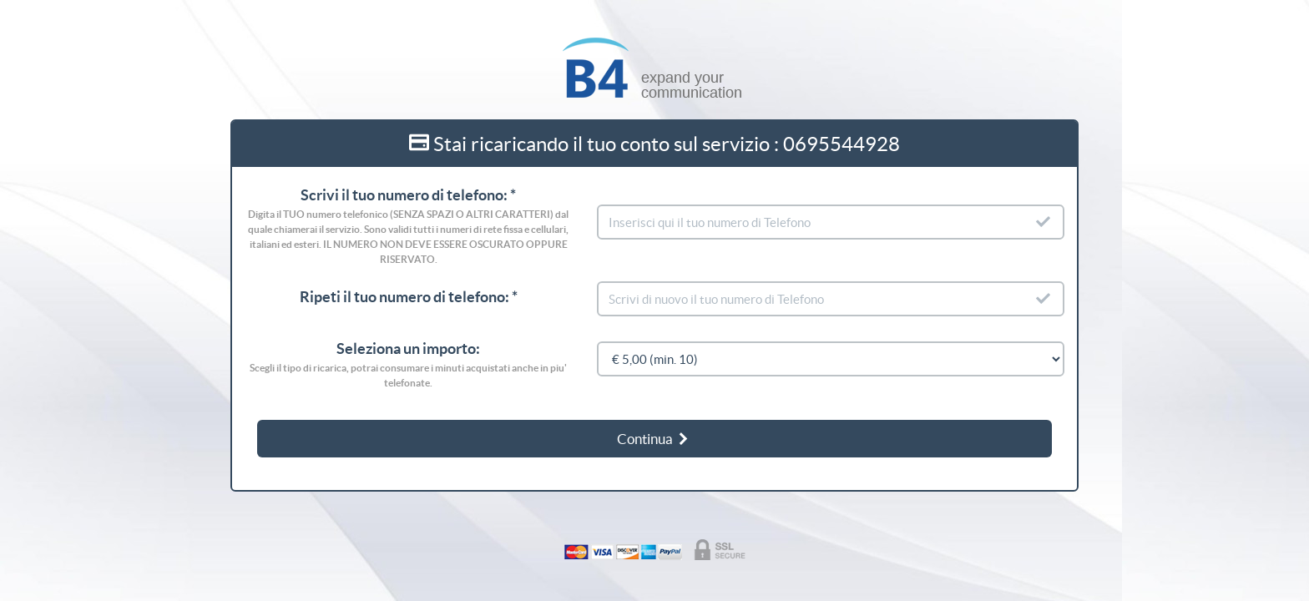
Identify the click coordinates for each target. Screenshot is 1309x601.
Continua (653, 439)
